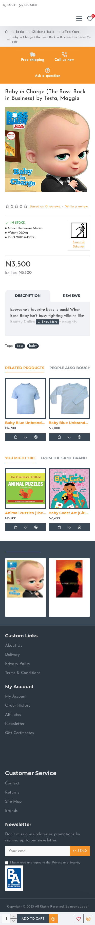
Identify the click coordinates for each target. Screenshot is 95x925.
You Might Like (20, 458)
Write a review (76, 206)
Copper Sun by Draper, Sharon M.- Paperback (69, 602)
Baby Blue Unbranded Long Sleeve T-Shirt (69, 422)
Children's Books (43, 31)
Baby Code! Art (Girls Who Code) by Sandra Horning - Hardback (69, 513)
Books (20, 31)
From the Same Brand (64, 458)
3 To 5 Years (70, 31)
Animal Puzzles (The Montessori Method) (25, 513)
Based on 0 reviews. (45, 206)
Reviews (71, 295)
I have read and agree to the (43, 862)
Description (28, 295)
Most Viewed (59, 548)
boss (20, 346)
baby (33, 346)
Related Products (24, 368)
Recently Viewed (22, 548)
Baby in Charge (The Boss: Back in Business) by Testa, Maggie (25, 602)
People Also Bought (71, 368)
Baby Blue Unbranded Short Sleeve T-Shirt (25, 422)
